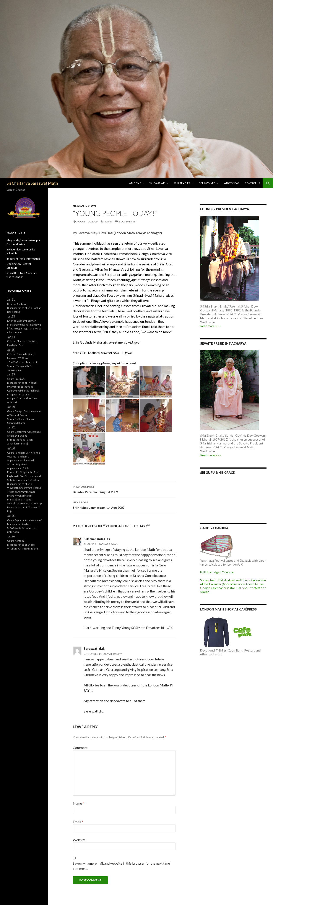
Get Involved (206, 183)
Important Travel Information (23, 258)
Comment (80, 747)
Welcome (135, 183)
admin (108, 221)
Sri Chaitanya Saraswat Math (32, 183)
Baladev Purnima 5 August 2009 (124, 489)
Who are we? (157, 183)
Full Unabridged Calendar (217, 572)
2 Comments (127, 221)
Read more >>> (210, 326)
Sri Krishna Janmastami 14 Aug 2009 (124, 504)
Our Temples (182, 183)
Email (78, 821)
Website (79, 840)
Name (78, 803)
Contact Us (252, 183)
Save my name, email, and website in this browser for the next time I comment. (122, 865)
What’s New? (231, 183)
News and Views (84, 205)
